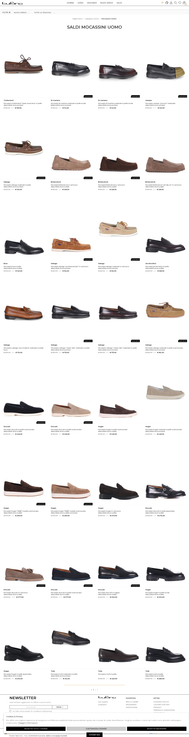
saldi (119, 3)
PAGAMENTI (131, 704)
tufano (107, 698)
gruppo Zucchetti (61, 735)
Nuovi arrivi (106, 3)
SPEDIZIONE (131, 707)
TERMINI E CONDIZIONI (164, 710)
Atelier (48, 735)
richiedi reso (94, 735)
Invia (60, 707)
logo (12, 3)
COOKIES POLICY (161, 702)
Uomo (80, 3)
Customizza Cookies (96, 729)
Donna (70, 3)
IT (162, 2)
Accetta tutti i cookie (35, 729)
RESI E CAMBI (132, 702)
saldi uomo (77, 19)
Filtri (6, 13)
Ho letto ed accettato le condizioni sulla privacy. (31, 711)
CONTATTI (102, 705)
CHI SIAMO (103, 702)
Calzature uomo (92, 19)
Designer (92, 3)
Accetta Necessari (156, 729)
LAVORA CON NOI (162, 704)
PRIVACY (158, 707)
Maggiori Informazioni (27, 723)
